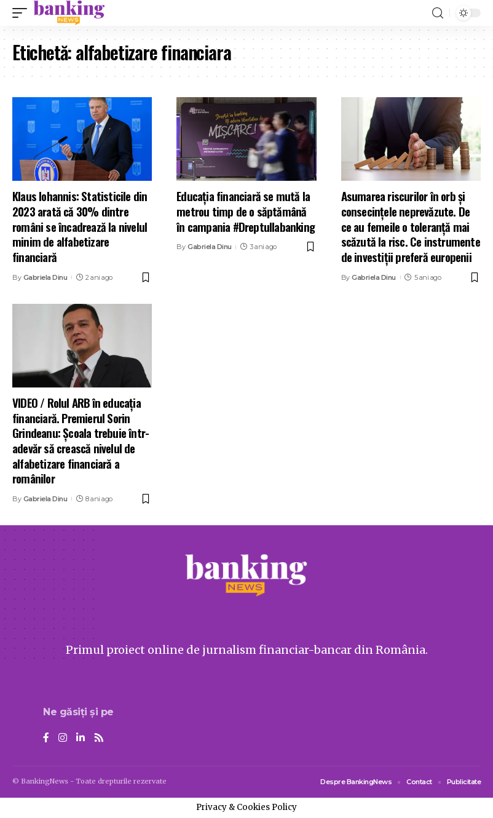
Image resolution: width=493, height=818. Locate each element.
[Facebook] (46, 738)
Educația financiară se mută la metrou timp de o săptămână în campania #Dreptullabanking (245, 210)
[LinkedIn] (80, 738)
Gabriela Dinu (45, 277)
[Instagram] (62, 738)
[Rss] (99, 738)
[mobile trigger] (22, 13)
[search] (437, 13)
